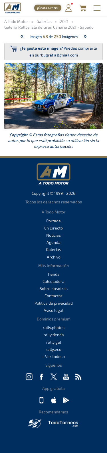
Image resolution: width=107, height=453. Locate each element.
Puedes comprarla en (53, 51)
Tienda (53, 274)
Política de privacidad (54, 303)
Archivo (53, 256)
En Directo (53, 227)
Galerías (53, 249)
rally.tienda (53, 334)
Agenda (53, 242)
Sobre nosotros (54, 288)
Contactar (53, 295)
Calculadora (53, 281)
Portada (53, 220)
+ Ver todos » (53, 356)
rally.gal (53, 342)
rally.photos (53, 327)
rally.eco (53, 349)
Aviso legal (53, 310)
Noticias (53, 235)
